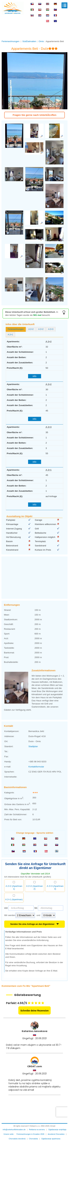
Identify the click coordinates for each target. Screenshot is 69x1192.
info (34, 376)
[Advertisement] (34, 26)
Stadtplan (33, 742)
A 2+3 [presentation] (50, 329)
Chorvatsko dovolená (17, 1134)
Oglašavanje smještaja (57, 1125)
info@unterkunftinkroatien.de (14, 1125)
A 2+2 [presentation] (31, 329)
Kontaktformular (36, 762)
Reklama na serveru (37, 1125)
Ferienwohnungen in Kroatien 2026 (30, 1129)
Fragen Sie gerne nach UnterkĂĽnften (34, 115)
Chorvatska (33, 1134)
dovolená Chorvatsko (56, 1129)
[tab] (16, 329)
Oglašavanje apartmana (50, 1134)
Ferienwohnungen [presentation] (16, 329)
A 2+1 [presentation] (10, 334)
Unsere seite (9, 1129)
